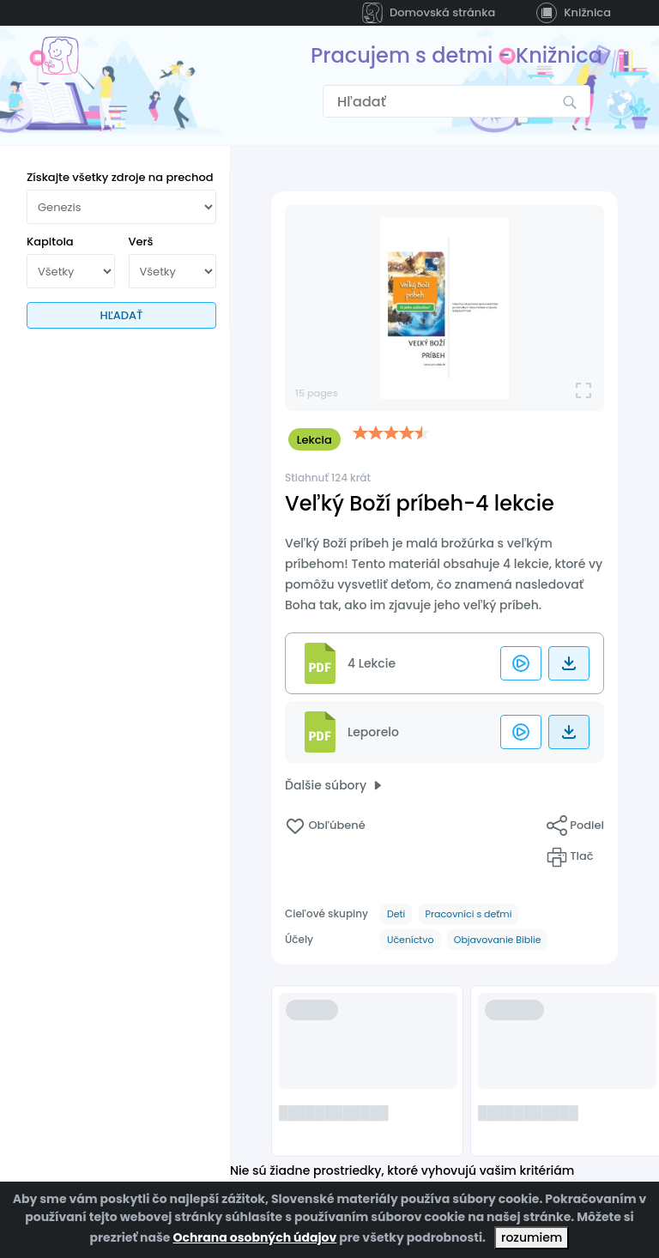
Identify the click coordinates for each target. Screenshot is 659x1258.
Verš (141, 241)
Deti (396, 914)
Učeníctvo (410, 940)
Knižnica (573, 13)
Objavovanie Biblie (497, 940)
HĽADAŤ (121, 315)
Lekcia (314, 440)
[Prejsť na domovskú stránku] (60, 55)
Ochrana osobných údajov (254, 1237)
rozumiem (531, 1237)
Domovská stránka (428, 13)
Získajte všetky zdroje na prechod (120, 177)
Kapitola (50, 241)
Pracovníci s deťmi (469, 914)
